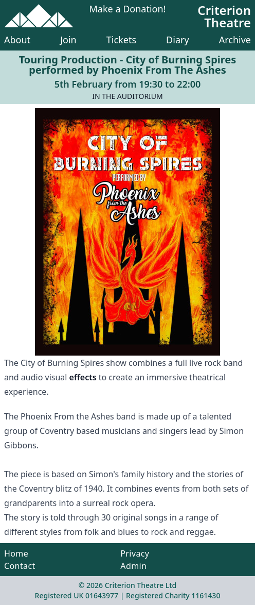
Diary (177, 39)
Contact (19, 566)
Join (68, 39)
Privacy (134, 553)
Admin (133, 566)
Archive (235, 39)
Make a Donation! (127, 9)
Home (16, 553)
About (17, 39)
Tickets (121, 39)
